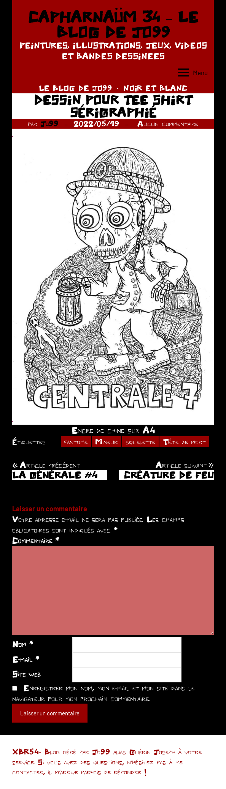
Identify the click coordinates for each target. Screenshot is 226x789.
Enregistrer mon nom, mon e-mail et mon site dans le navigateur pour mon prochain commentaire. (103, 693)
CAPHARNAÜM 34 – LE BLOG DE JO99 (113, 24)
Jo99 (49, 123)
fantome (76, 441)
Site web (26, 674)
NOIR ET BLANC (155, 88)
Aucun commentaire (167, 123)
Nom (22, 644)
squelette (140, 441)
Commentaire (35, 540)
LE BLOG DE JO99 (75, 88)
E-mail (25, 659)
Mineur (106, 441)
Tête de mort (184, 441)
